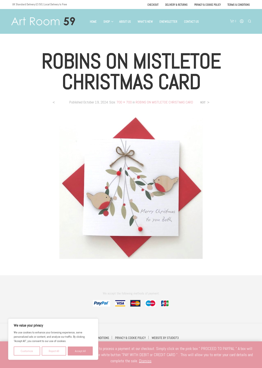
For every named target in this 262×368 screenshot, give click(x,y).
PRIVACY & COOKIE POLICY (130, 338)
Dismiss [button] (145, 360)
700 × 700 (124, 102)
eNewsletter (168, 22)
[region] (53, 339)
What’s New (145, 22)
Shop (106, 22)
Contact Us (191, 22)
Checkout (152, 5)
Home (93, 22)
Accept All (80, 351)
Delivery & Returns (176, 5)
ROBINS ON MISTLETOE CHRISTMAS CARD (164, 102)
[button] (233, 21)
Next (202, 102)
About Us (125, 22)
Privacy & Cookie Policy (207, 5)
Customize (27, 351)
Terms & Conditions (238, 5)
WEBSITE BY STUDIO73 (165, 338)
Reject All (54, 351)
